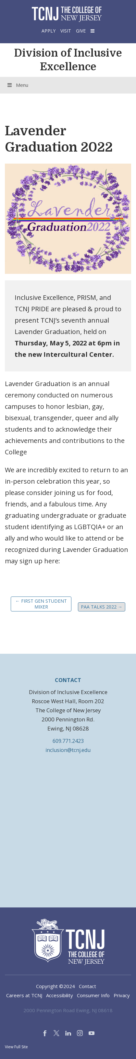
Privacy (122, 995)
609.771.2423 (68, 740)
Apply (49, 31)
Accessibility (59, 995)
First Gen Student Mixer (41, 604)
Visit (65, 31)
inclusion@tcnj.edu (68, 750)
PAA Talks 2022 (101, 607)
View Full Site (16, 1047)
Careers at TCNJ (24, 995)
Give (81, 31)
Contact (87, 986)
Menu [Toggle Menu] (17, 85)
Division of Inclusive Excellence (68, 60)
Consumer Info (93, 995)
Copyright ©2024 (55, 986)
